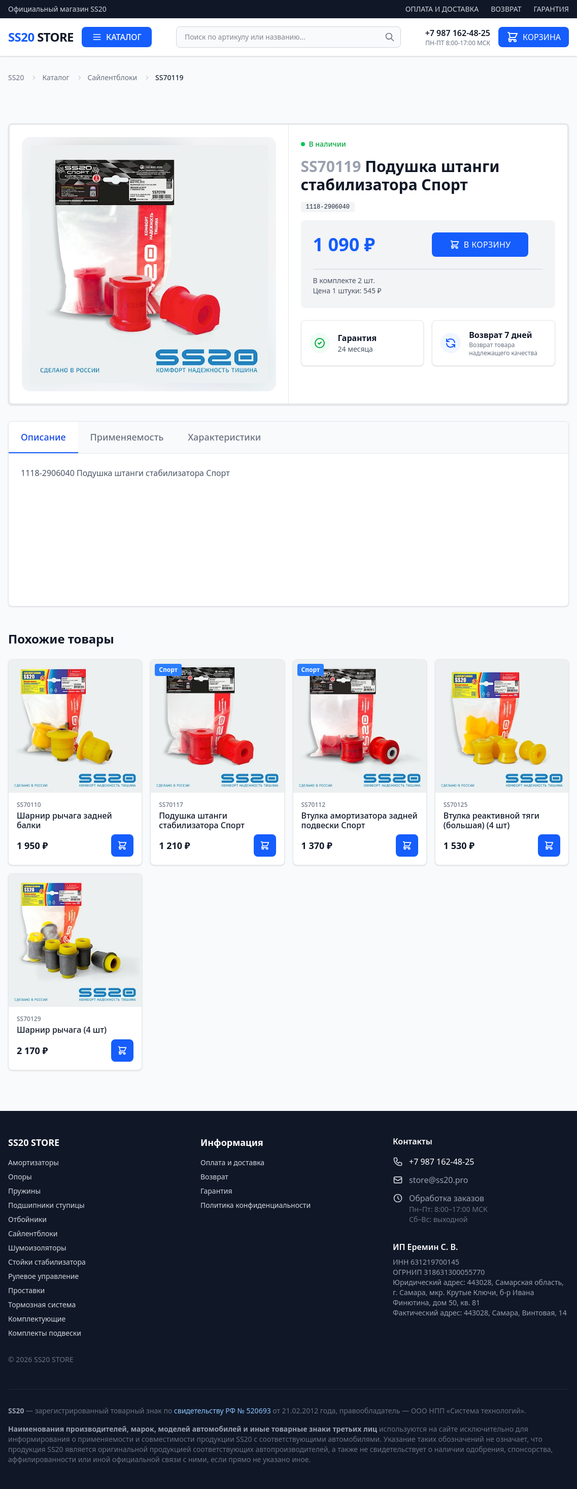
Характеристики (224, 437)
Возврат (506, 9)
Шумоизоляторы (37, 1248)
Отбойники (27, 1219)
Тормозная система (42, 1304)
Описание (43, 437)
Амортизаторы (33, 1162)
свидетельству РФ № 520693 (222, 1410)
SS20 (41, 36)
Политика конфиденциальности (255, 1205)
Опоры (20, 1176)
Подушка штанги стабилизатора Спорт (202, 820)
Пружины (24, 1191)
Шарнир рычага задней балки (64, 820)
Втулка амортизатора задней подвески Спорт (359, 820)
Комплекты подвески (44, 1333)
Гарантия (551, 9)
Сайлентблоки (113, 77)
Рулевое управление (43, 1276)
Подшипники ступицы (46, 1205)
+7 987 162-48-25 (457, 33)
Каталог (55, 77)
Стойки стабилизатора (47, 1262)
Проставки (26, 1290)
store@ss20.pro (438, 1180)
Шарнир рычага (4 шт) (62, 1029)
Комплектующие (36, 1319)
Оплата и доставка (442, 9)
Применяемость (127, 437)
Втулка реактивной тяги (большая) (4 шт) (491, 820)
